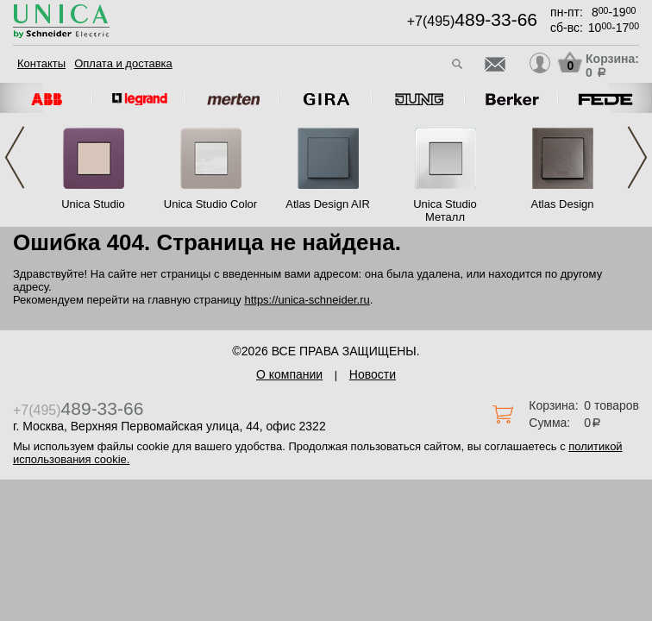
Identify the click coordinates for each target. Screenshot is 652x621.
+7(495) (472, 21)
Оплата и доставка (123, 63)
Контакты (41, 63)
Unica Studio (93, 204)
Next (637, 157)
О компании (289, 374)
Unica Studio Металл (445, 210)
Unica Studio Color (210, 204)
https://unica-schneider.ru (306, 299)
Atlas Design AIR (327, 204)
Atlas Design (562, 204)
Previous (14, 157)
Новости (372, 374)
